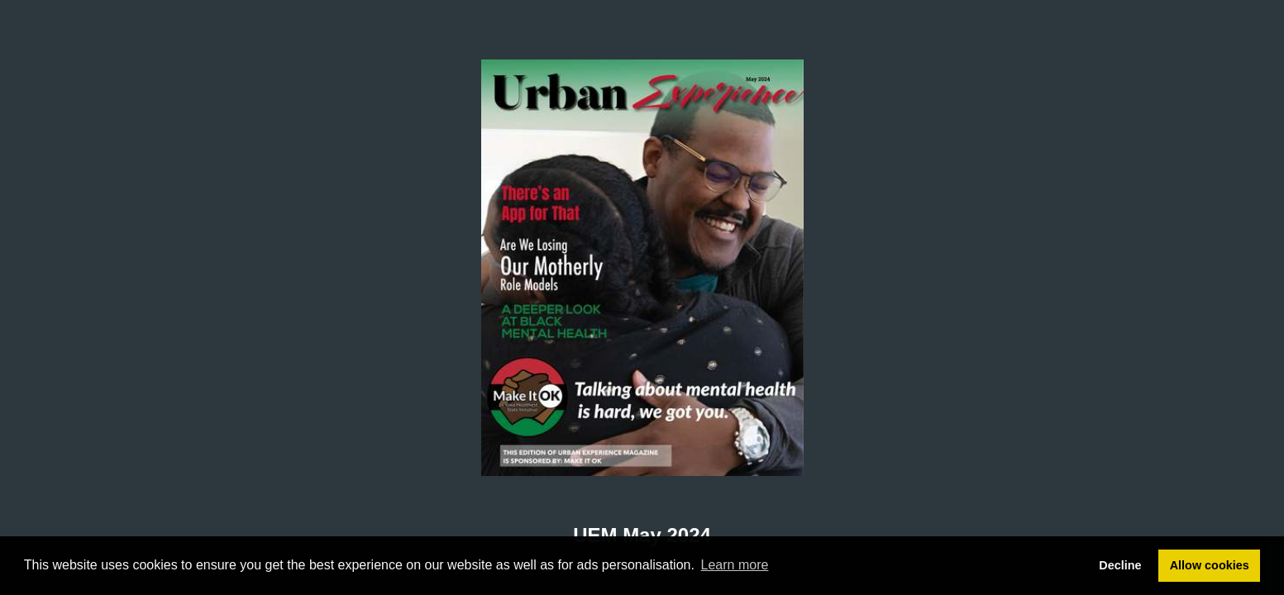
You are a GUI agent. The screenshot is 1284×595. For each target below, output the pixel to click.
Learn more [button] (735, 565)
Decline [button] (1120, 565)
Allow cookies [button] (1209, 565)
